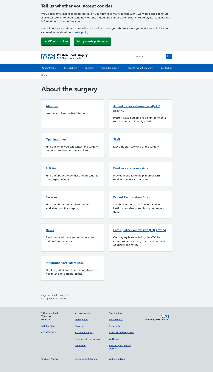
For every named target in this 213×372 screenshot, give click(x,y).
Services (89, 68)
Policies (51, 168)
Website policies (117, 359)
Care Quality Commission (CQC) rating (139, 230)
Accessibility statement (86, 359)
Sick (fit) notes (116, 319)
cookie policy (80, 32)
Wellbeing (114, 339)
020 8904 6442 (48, 332)
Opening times (56, 139)
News (50, 230)
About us (52, 106)
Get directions (48, 326)
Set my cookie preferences (92, 41)
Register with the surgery (140, 68)
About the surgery (110, 68)
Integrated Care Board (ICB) (65, 263)
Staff (116, 139)
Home (44, 75)
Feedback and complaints (130, 168)
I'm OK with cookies (56, 41)
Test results (114, 326)
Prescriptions (70, 68)
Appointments (49, 68)
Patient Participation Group (132, 197)
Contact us (166, 68)
